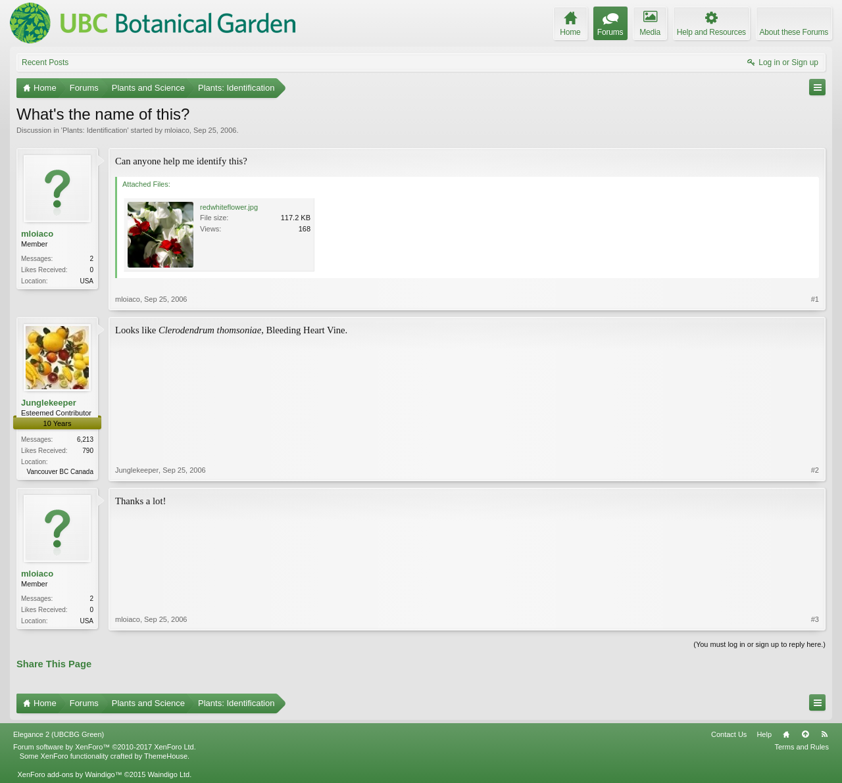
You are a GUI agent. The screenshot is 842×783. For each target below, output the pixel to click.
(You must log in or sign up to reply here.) (759, 644)
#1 (815, 299)
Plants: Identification (94, 130)
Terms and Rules (801, 747)
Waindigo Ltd (168, 774)
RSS (824, 734)
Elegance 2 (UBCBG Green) (58, 734)
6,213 (85, 439)
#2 (815, 470)
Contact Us (729, 734)
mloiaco (176, 130)
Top (805, 734)
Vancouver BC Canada (59, 471)
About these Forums (794, 32)
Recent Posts (45, 62)
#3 (815, 619)
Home (786, 734)
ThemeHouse (165, 756)
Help (764, 734)
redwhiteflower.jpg (229, 207)
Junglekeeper (48, 403)
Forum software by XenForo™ (104, 747)
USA (86, 281)
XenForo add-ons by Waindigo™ (69, 774)
